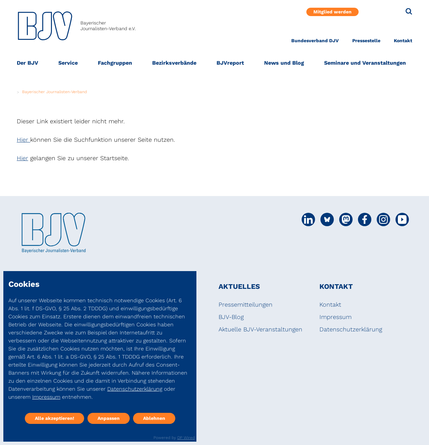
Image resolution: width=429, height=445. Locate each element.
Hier (23, 139)
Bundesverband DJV (315, 40)
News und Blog (284, 63)
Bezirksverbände (174, 63)
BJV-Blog (231, 316)
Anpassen (109, 418)
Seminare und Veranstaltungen (365, 63)
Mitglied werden (332, 11)
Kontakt (403, 40)
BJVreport (230, 63)
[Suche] (409, 11)
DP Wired (186, 437)
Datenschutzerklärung (350, 329)
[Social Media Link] (308, 219)
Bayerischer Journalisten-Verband (54, 91)
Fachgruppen (115, 63)
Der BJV (27, 63)
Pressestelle (366, 40)
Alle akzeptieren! (54, 418)
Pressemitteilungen (245, 304)
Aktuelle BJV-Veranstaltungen (260, 329)
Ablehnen (154, 418)
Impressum (335, 316)
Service (68, 63)
